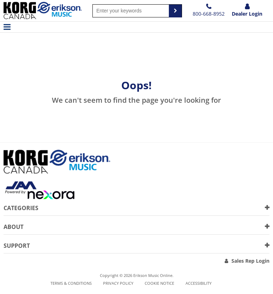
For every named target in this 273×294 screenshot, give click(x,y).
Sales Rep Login (250, 260)
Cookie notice (159, 283)
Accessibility (199, 283)
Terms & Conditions (71, 283)
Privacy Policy (118, 283)
